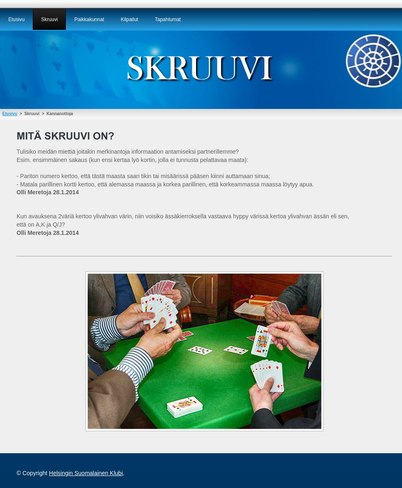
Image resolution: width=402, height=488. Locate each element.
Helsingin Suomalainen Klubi (86, 473)
